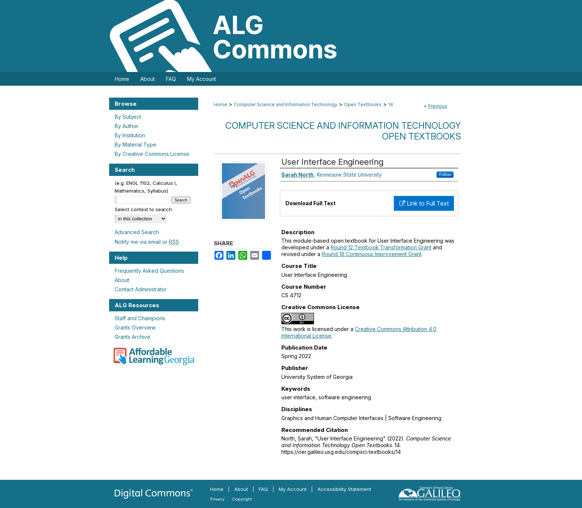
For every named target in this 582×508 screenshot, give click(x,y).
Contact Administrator (141, 289)
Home (220, 104)
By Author (126, 126)
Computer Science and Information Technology (285, 104)
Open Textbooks (363, 104)
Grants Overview (135, 327)
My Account (293, 489)
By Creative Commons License (152, 154)
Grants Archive (132, 337)
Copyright (242, 499)
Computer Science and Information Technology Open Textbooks (343, 131)
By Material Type (135, 144)
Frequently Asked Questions (149, 271)
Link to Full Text (424, 203)
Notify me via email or (147, 242)
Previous (437, 106)
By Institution (130, 135)
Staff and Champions (140, 318)
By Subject (128, 117)
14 (390, 104)
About (122, 280)
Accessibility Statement (344, 489)
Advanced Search (137, 232)
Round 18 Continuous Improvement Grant (371, 254)
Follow (445, 174)
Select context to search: (144, 209)
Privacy (217, 499)
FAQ (263, 489)
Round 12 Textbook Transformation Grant (381, 247)
